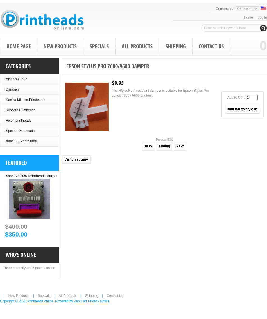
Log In (262, 17)
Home (248, 17)
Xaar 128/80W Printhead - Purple (31, 176)
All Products (68, 296)
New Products (19, 296)
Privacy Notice (99, 301)
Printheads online (40, 301)
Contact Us (115, 296)
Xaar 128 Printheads (21, 141)
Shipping (91, 296)
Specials (44, 296)
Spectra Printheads (20, 131)
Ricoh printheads (18, 120)
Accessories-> (16, 79)
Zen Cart (80, 301)
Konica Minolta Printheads (25, 100)
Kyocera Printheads (20, 110)
